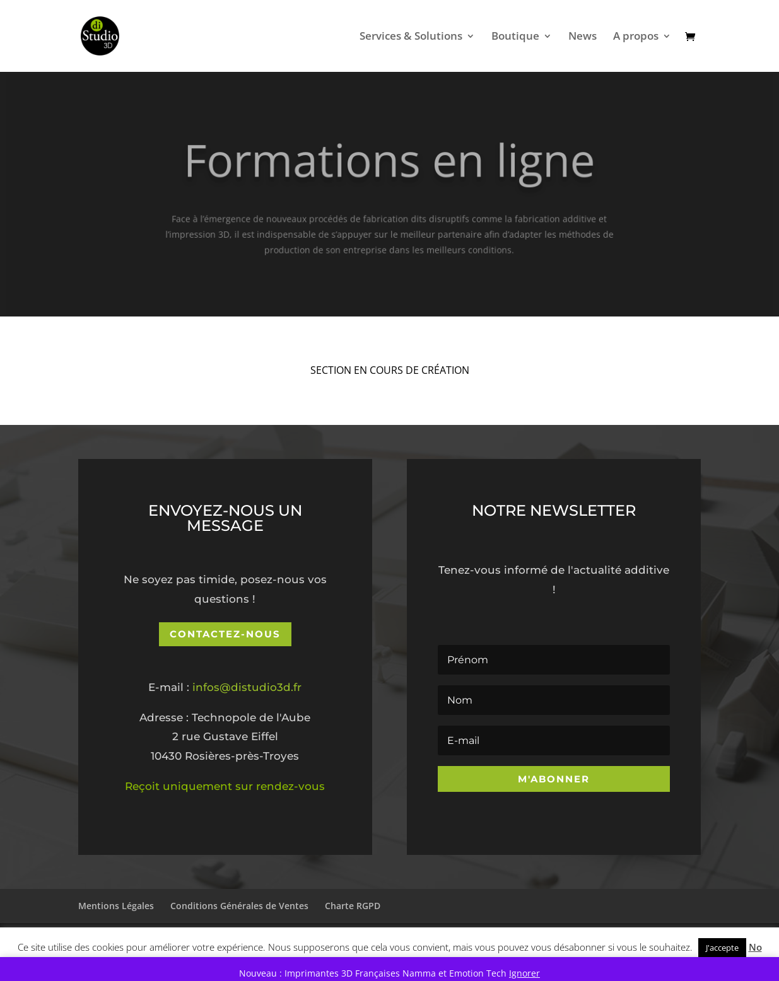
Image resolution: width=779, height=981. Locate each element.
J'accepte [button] (722, 947)
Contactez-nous (225, 634)
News (582, 37)
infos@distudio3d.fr (247, 687)
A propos (636, 37)
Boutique (515, 37)
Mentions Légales (116, 906)
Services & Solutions (411, 37)
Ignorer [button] (524, 973)
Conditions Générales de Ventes (239, 906)
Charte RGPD (352, 906)
